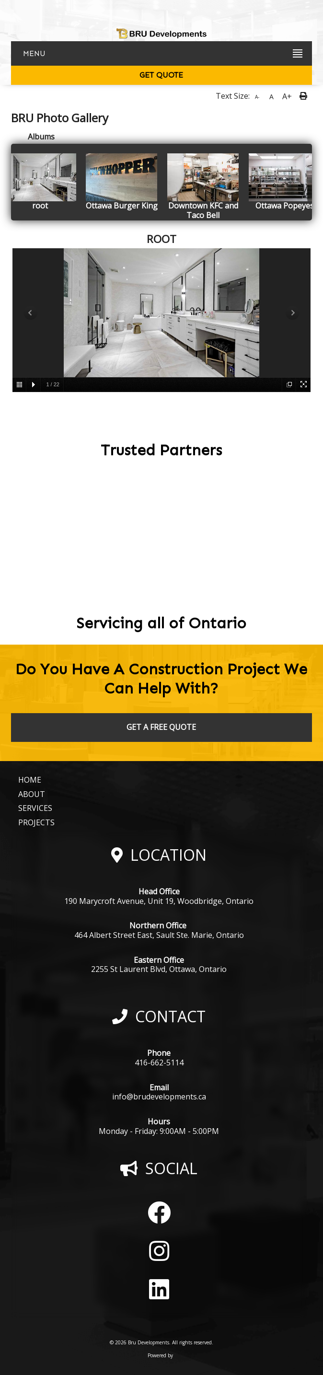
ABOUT (31, 794)
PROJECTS (36, 822)
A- (257, 96)
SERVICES (35, 808)
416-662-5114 (159, 1062)
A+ (287, 96)
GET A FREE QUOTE (161, 727)
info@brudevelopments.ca (159, 1096)
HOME (29, 779)
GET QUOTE (161, 75)
